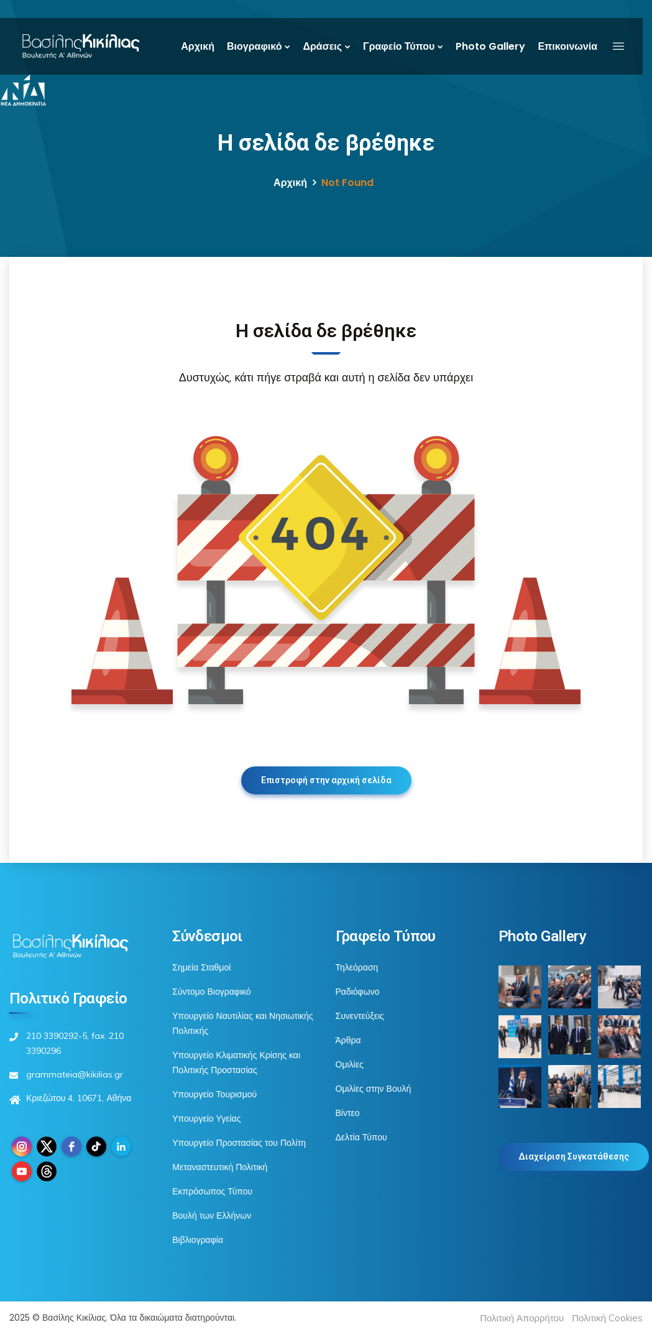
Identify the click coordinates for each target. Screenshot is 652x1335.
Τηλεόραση (357, 967)
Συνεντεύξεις (360, 1015)
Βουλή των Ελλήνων (211, 1215)
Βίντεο (348, 1113)
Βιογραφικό (254, 46)
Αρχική (197, 46)
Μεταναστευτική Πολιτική (219, 1167)
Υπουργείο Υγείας (206, 1118)
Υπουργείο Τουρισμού (214, 1094)
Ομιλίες (350, 1064)
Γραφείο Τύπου (398, 46)
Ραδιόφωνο (358, 991)
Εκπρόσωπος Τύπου (212, 1191)
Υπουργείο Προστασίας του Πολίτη (239, 1142)
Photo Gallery (490, 46)
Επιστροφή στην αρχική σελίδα (326, 780)
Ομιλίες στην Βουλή (373, 1088)
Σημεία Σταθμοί (201, 967)
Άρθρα (348, 1040)
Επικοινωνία (567, 46)
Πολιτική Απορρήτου (522, 1318)
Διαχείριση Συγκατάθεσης (573, 1156)
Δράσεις (322, 46)
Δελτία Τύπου (361, 1137)
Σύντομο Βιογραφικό (211, 991)
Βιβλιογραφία (197, 1239)
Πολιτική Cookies (607, 1318)
